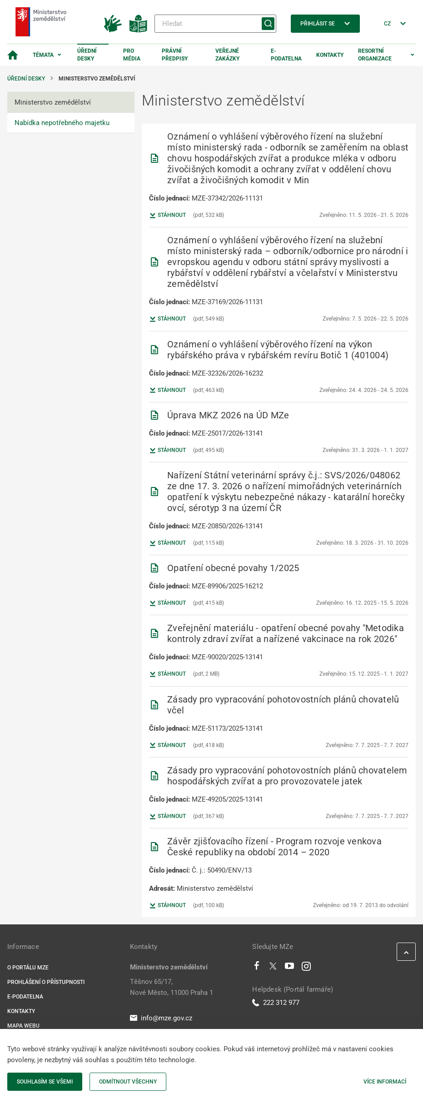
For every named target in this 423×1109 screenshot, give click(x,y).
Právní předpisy (175, 55)
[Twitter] (273, 968)
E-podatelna (286, 55)
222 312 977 (275, 1003)
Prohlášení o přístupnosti (46, 982)
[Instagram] (306, 968)
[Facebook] (256, 968)
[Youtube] (289, 968)
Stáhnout (167, 215)
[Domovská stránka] (12, 55)
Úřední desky (87, 55)
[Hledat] (215, 24)
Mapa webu (23, 1026)
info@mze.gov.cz (161, 1018)
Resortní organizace (375, 55)
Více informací (384, 1082)
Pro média (131, 55)
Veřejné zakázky (227, 55)
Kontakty (329, 55)
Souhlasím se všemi (45, 1082)
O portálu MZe (28, 967)
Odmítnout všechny (128, 1082)
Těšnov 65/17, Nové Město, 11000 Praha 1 (171, 987)
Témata (43, 55)
